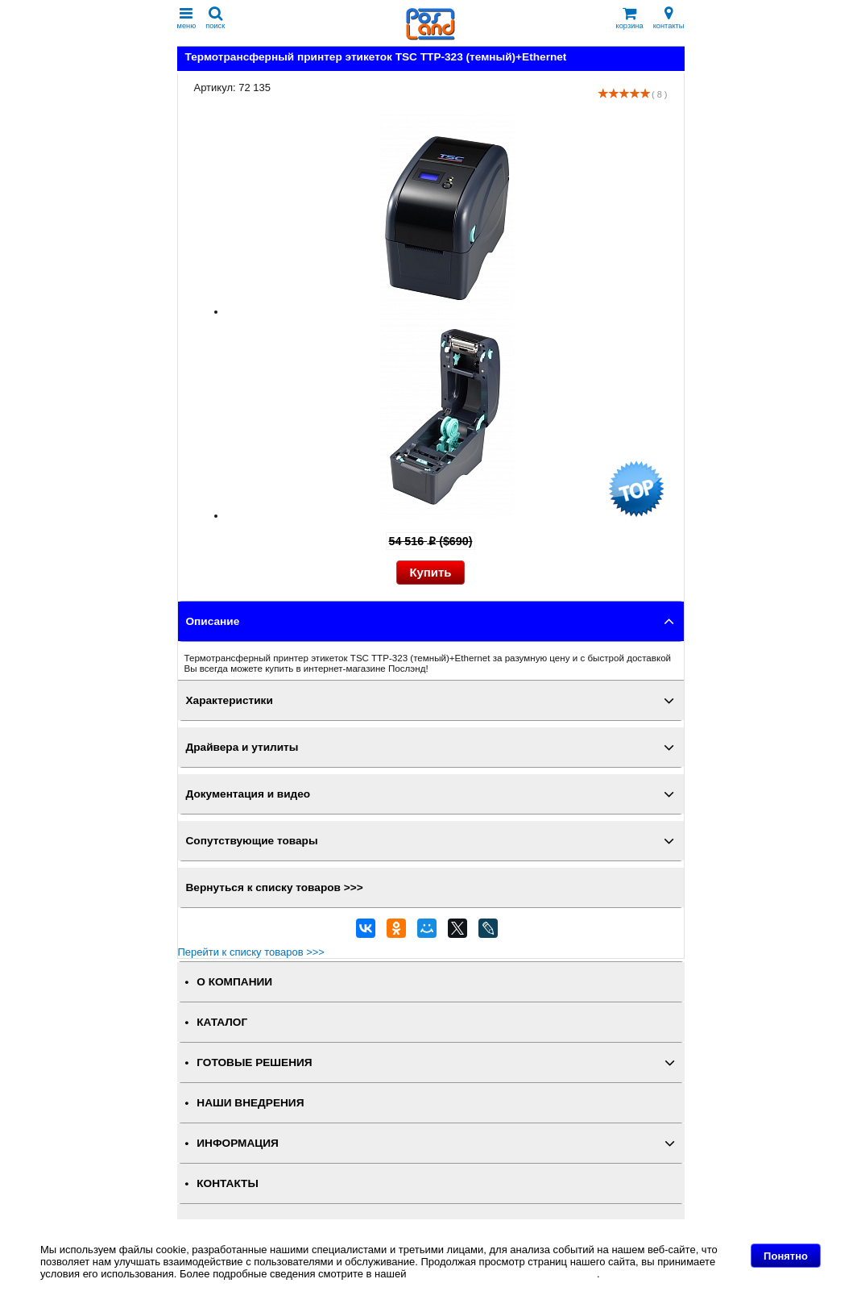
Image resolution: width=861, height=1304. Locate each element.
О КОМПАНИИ (234, 982)
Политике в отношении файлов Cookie (503, 1274)
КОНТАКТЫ (227, 1183)
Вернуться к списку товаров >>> (274, 887)
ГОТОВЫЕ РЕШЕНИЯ (254, 1062)
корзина (630, 18)
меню (187, 18)
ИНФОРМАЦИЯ (238, 1143)
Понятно (786, 1256)
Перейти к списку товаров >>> (251, 952)
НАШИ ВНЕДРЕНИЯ (250, 1103)
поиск (215, 18)
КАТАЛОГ (222, 1022)
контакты (669, 18)
